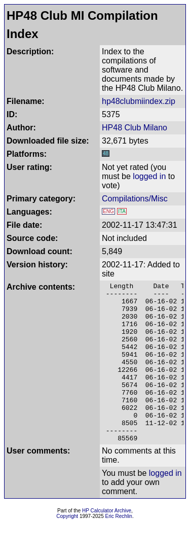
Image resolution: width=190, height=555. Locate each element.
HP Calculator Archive (106, 542)
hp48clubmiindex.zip (138, 101)
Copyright (67, 548)
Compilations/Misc (135, 198)
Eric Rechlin (118, 548)
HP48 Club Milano (134, 127)
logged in (149, 176)
